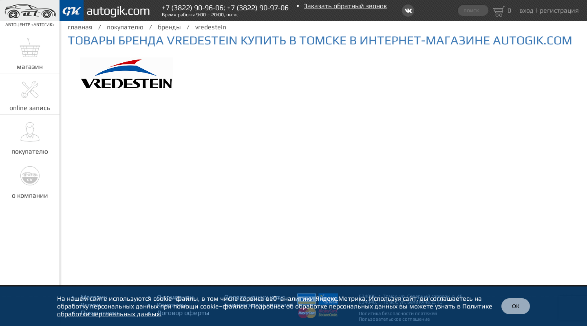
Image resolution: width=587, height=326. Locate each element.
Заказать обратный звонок (345, 6)
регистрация (559, 10)
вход (526, 10)
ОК (515, 306)
